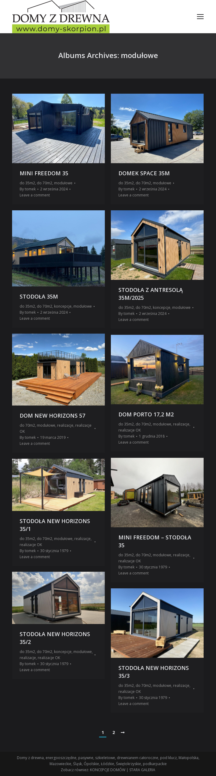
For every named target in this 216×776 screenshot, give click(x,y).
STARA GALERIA (142, 769)
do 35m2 (27, 183)
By (28, 189)
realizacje (65, 425)
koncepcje (63, 306)
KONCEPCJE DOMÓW (107, 769)
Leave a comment (35, 195)
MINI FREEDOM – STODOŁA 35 (154, 541)
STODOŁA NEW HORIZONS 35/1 (55, 524)
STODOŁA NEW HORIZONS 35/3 (153, 671)
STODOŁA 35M (39, 296)
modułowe (63, 183)
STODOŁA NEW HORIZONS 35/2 (55, 637)
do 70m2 (44, 183)
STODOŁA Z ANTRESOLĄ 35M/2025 (150, 293)
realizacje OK (129, 430)
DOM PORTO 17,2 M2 (146, 414)
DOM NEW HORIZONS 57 (52, 415)
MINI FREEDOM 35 (44, 173)
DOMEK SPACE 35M (144, 173)
